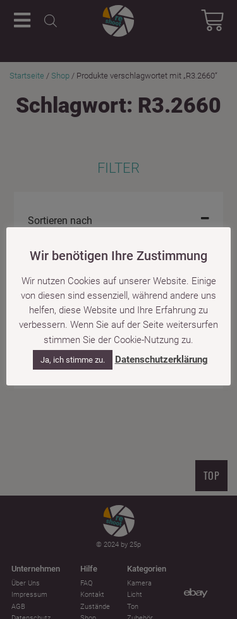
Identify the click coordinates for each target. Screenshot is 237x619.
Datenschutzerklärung (161, 359)
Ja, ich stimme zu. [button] (72, 360)
